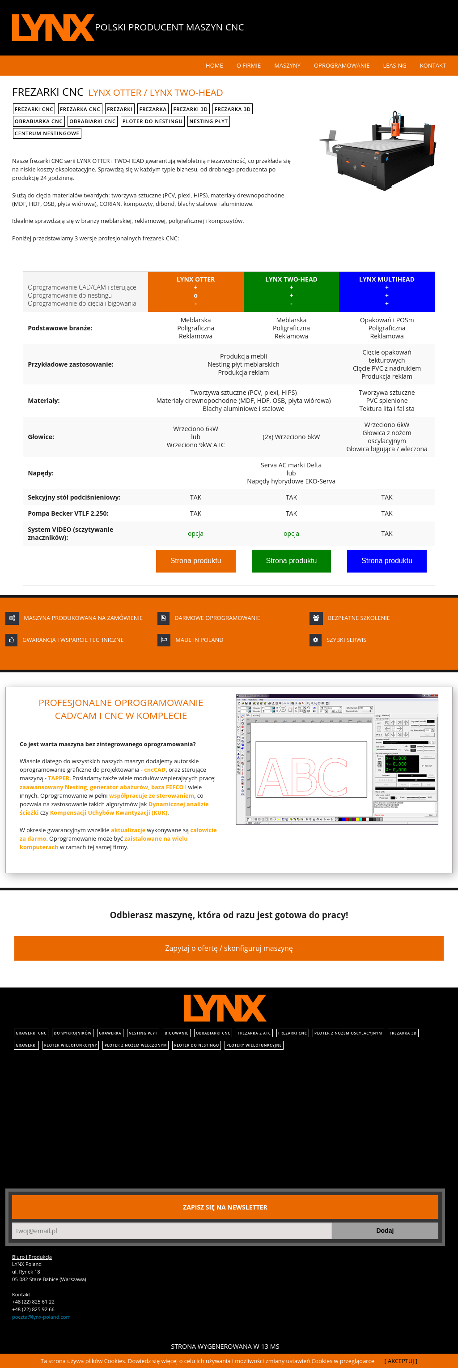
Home (214, 65)
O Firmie (249, 65)
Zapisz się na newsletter (225, 1207)
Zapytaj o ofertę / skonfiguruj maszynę (229, 948)
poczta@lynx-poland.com (41, 1316)
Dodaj (385, 1230)
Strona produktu (195, 560)
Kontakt (433, 65)
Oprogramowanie (341, 65)
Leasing (394, 65)
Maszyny (287, 65)
